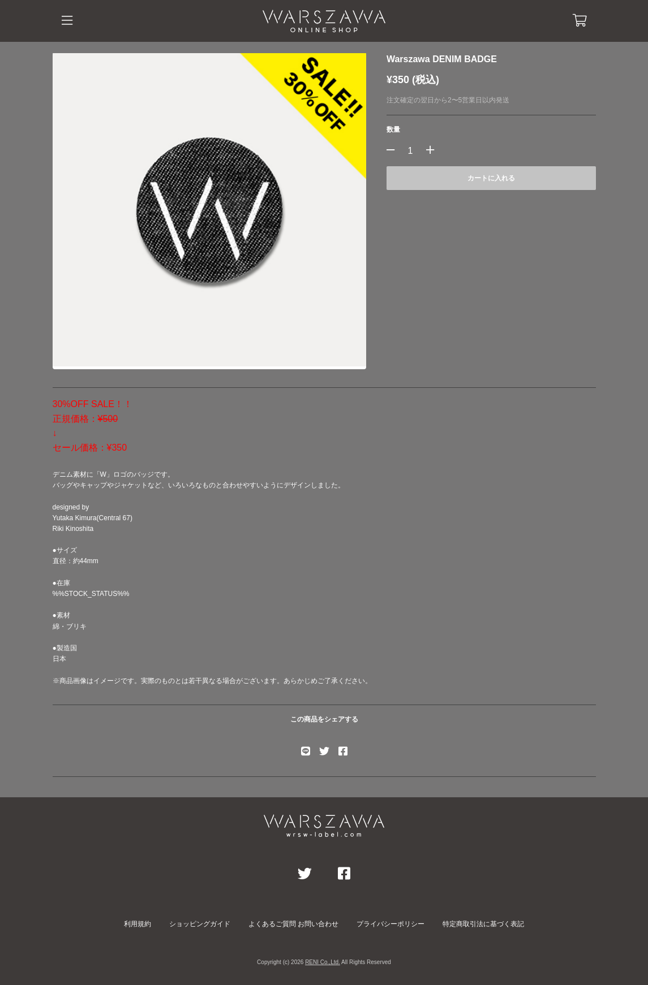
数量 (393, 129)
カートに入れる (491, 178)
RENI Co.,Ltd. (322, 962)
